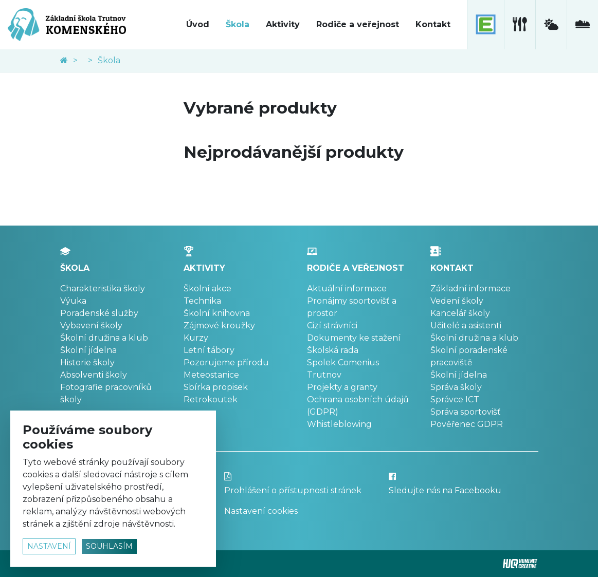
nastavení (49, 546)
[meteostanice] (551, 24)
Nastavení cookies (261, 511)
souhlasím (109, 546)
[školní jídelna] (519, 24)
